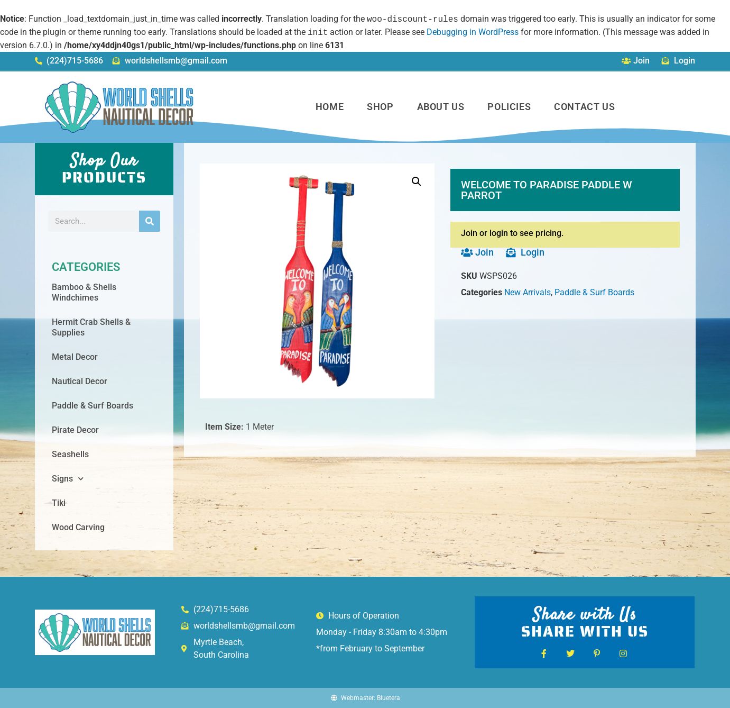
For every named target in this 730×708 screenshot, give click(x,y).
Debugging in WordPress (473, 33)
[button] (416, 181)
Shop (380, 106)
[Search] (149, 221)
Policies (509, 106)
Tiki (59, 503)
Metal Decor (75, 357)
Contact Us (584, 106)
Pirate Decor (75, 430)
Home (330, 106)
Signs (68, 478)
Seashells (70, 454)
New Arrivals (527, 292)
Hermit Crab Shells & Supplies (91, 327)
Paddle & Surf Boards (92, 406)
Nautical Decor (79, 381)
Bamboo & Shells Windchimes (84, 292)
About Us (441, 106)
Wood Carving (78, 527)
